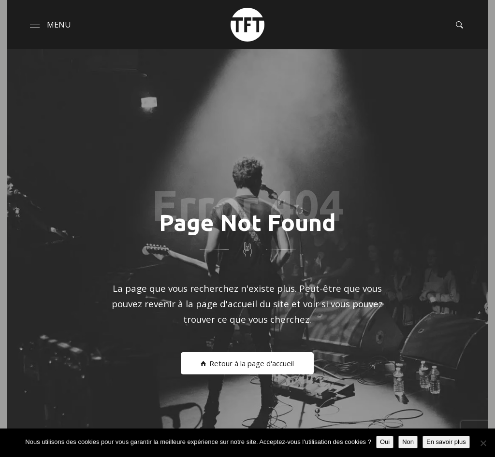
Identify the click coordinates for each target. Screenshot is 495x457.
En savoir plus (446, 441)
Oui (385, 441)
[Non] (483, 443)
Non (408, 441)
